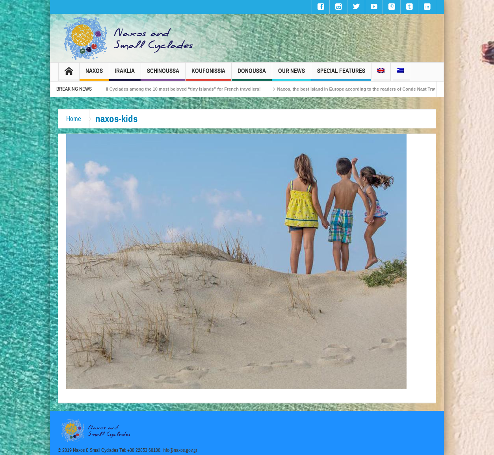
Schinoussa (163, 74)
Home (73, 119)
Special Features (341, 74)
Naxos (94, 74)
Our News (291, 74)
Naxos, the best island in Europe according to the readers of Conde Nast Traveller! (366, 89)
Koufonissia (208, 74)
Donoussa (252, 74)
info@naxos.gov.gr (180, 450)
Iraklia (125, 74)
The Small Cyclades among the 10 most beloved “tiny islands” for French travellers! (177, 89)
